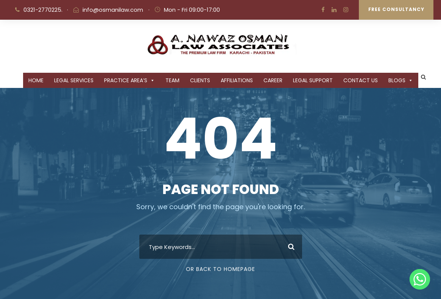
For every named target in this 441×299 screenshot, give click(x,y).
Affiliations (237, 80)
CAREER (272, 80)
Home (36, 80)
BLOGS (400, 80)
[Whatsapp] (420, 279)
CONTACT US (360, 80)
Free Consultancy (396, 9)
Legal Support (313, 80)
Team (172, 80)
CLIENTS (200, 80)
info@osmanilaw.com (113, 10)
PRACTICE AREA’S (129, 80)
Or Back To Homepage (220, 269)
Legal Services (73, 80)
